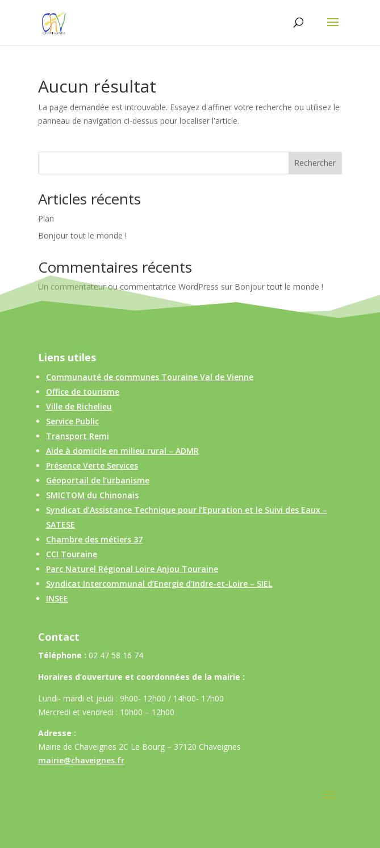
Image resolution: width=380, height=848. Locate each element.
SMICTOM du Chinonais (92, 495)
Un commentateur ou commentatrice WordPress (128, 286)
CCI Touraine (71, 554)
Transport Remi (77, 436)
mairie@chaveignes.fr (81, 760)
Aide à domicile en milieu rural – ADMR (122, 450)
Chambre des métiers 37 (94, 539)
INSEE (57, 598)
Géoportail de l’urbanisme (97, 480)
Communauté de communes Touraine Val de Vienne (149, 376)
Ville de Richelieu (79, 406)
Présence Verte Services (92, 465)
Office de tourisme (82, 391)
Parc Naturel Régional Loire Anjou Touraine (132, 568)
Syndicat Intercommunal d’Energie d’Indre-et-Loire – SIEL (159, 583)
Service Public (72, 421)
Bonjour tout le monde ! (82, 235)
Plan (46, 218)
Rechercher (315, 162)
